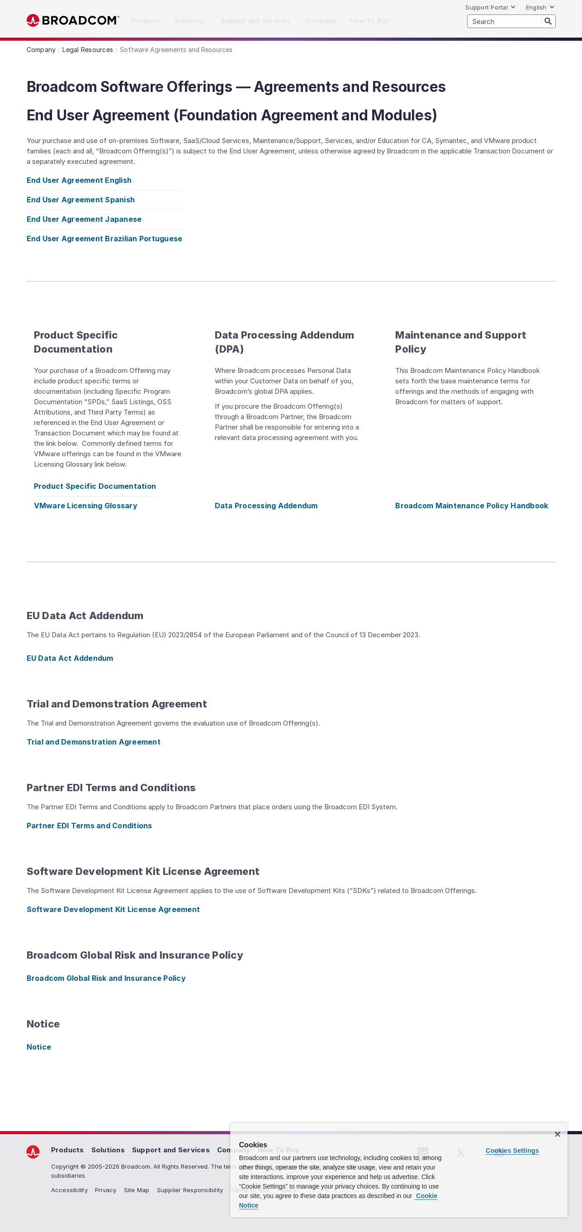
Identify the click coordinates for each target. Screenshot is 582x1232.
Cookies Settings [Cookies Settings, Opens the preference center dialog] (512, 1150)
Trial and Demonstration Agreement (94, 741)
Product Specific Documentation (95, 486)
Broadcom (73, 20)
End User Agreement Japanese (84, 219)
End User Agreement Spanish (81, 199)
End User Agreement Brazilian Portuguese (105, 238)
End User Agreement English (79, 180)
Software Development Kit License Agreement (113, 909)
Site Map (137, 1190)
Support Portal (490, 7)
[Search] (548, 21)
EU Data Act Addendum (70, 658)
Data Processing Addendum (266, 505)
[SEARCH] (511, 21)
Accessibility (69, 1190)
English (540, 7)
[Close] (557, 1134)
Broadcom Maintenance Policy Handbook (471, 505)
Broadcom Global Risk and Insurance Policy (106, 978)
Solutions (108, 1150)
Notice (39, 1046)
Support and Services (171, 1150)
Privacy (106, 1190)
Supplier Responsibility (190, 1190)
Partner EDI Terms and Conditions (89, 825)
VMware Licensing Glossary (85, 505)
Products (67, 1150)
